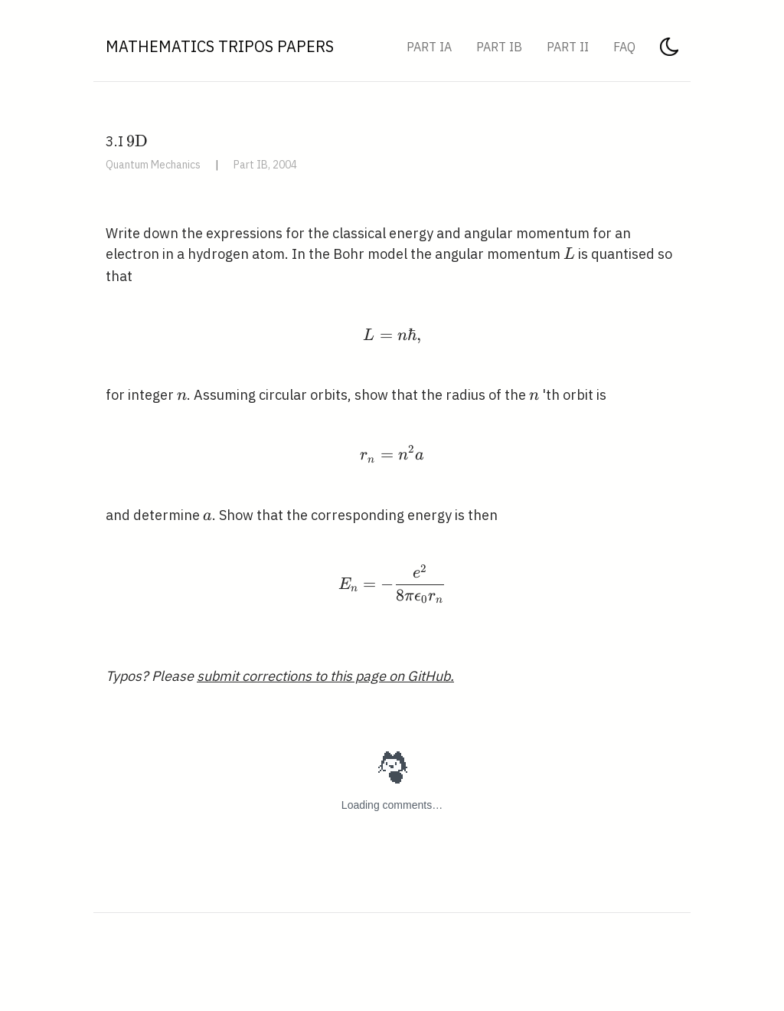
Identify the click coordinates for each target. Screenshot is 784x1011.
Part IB (499, 46)
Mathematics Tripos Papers (220, 46)
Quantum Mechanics (153, 165)
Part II (568, 46)
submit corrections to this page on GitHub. (325, 676)
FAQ (624, 46)
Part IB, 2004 (265, 165)
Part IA (429, 46)
